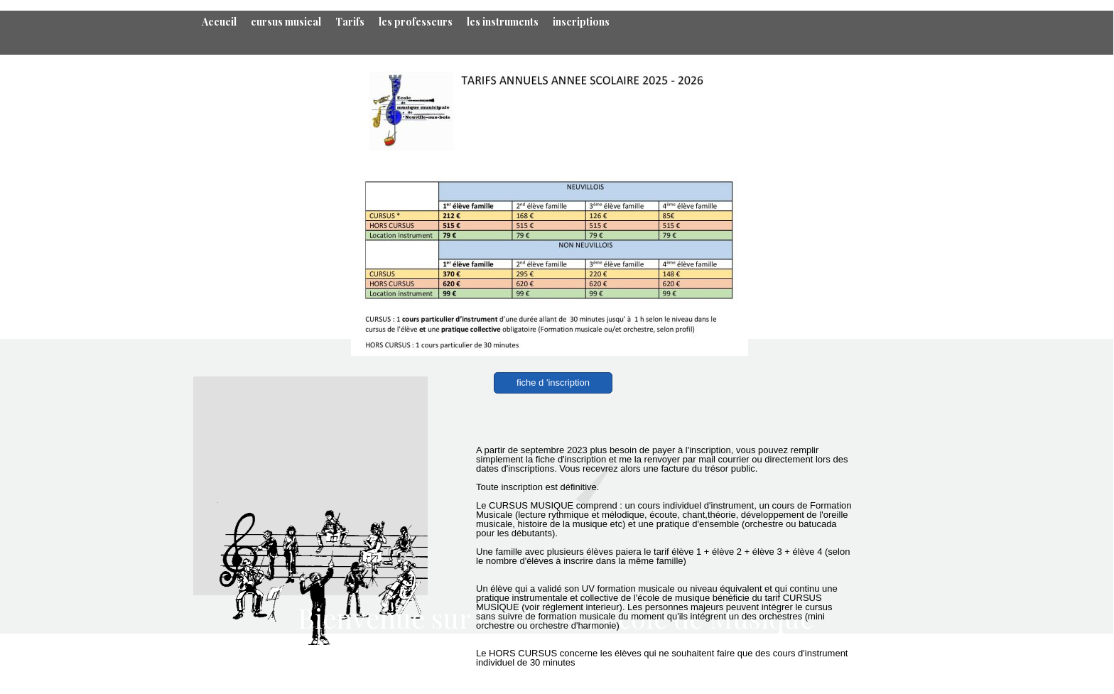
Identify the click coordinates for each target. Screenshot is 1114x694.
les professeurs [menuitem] (416, 21)
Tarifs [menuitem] (349, 21)
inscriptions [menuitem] (581, 21)
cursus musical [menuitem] (286, 21)
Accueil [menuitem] (219, 21)
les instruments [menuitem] (503, 21)
